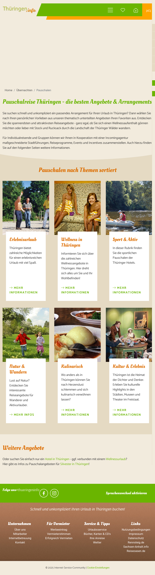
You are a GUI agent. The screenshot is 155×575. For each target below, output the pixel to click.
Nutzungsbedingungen (135, 530)
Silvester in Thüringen (74, 464)
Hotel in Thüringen (57, 459)
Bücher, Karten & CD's (97, 534)
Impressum (135, 534)
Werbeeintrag (58, 530)
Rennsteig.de (135, 543)
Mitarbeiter (19, 534)
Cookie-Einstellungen (98, 568)
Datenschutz (135, 538)
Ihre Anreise (97, 538)
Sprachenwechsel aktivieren (126, 493)
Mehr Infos (21, 414)
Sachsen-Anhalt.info (136, 547)
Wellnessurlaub (116, 459)
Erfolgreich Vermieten (58, 538)
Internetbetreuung (19, 538)
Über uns (19, 530)
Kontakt (19, 543)
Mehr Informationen (23, 290)
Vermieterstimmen (58, 534)
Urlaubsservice (97, 530)
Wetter (96, 543)
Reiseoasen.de (135, 551)
